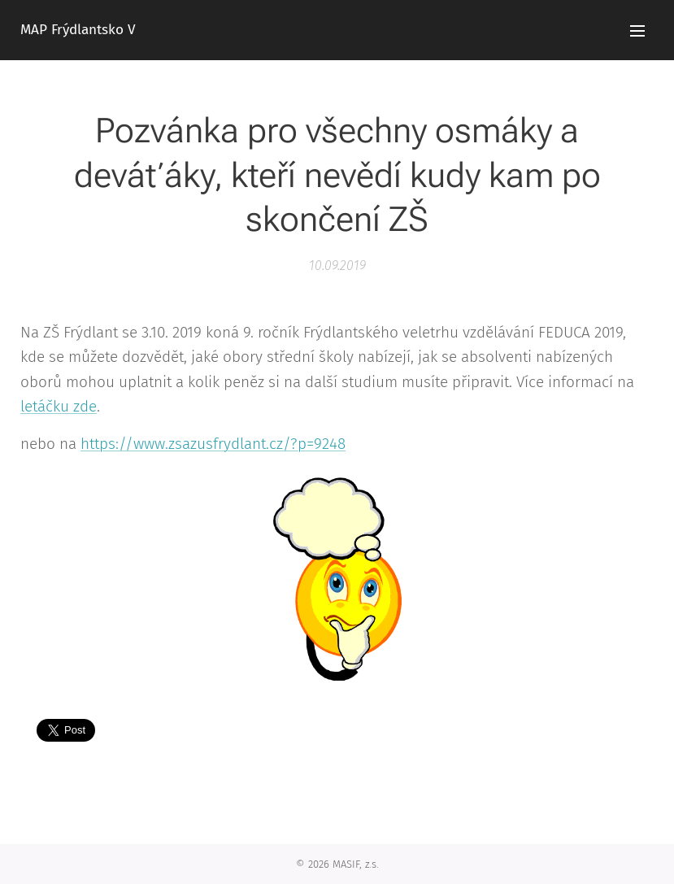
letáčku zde (58, 407)
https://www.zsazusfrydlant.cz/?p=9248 (213, 443)
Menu (637, 31)
